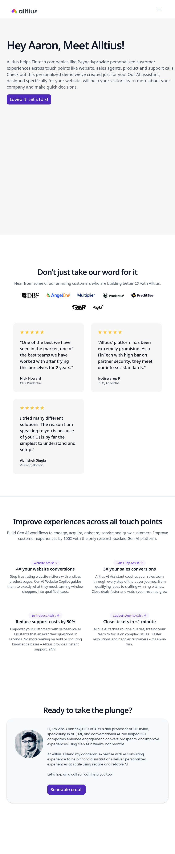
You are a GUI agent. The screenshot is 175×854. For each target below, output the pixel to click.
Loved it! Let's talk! (29, 99)
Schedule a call (66, 790)
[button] (159, 9)
